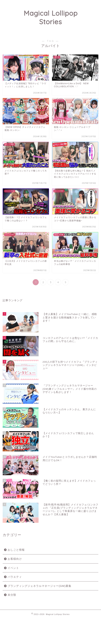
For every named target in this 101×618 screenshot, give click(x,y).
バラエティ (15, 576)
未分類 (12, 594)
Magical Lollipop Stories (51, 17)
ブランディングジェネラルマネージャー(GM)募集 (39, 585)
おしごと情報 (16, 549)
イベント (13, 567)
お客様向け (15, 558)
